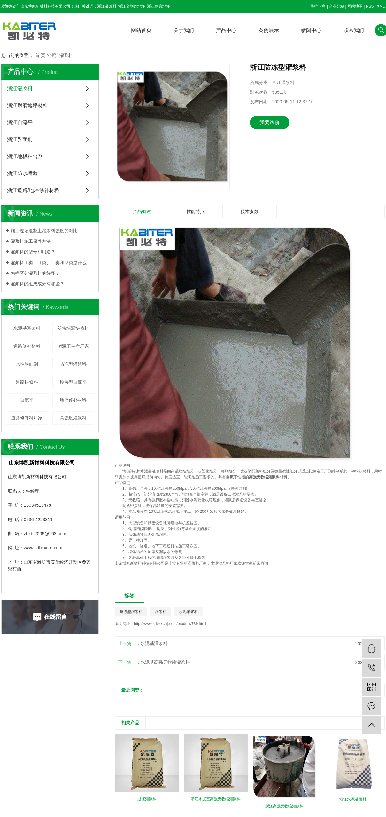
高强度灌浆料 (73, 417)
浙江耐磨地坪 (158, 6)
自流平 (27, 399)
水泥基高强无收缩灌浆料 (165, 662)
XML (381, 6)
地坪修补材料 (73, 399)
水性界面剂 (27, 364)
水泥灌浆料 (188, 611)
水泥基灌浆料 (26, 328)
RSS (370, 6)
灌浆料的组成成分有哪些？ (37, 283)
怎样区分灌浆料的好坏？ (35, 273)
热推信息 (318, 6)
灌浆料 (157, 471)
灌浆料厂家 (197, 563)
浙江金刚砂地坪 (131, 6)
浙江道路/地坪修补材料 (33, 190)
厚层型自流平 (73, 382)
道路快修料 (27, 382)
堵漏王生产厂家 (73, 346)
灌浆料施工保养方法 (31, 241)
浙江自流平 (20, 122)
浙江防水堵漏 (22, 173)
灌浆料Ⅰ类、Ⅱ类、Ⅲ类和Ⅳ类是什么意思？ (52, 262)
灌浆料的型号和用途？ (33, 251)
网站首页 (141, 30)
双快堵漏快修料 (73, 328)
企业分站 (336, 6)
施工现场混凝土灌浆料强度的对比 (44, 230)
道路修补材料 (26, 346)
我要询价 (269, 122)
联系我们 (354, 30)
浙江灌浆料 (106, 6)
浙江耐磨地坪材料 (27, 105)
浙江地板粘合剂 (25, 156)
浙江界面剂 (20, 139)
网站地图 (355, 6)
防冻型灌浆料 (73, 364)
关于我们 (184, 30)
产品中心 (226, 30)
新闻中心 (311, 30)
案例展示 (269, 30)
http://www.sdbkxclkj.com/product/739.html (170, 624)
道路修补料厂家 (26, 417)
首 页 (40, 55)
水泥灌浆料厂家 (224, 563)
